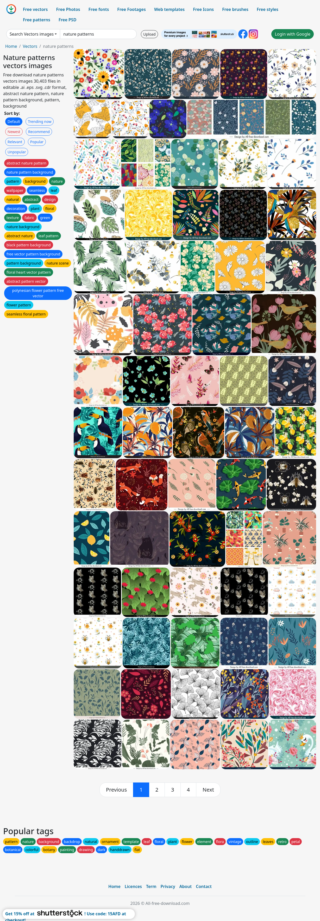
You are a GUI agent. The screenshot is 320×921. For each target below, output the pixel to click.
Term (151, 886)
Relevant (15, 141)
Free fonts (99, 9)
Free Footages (131, 9)
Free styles (267, 9)
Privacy (168, 886)
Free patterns (36, 20)
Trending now (39, 121)
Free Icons (203, 9)
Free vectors (35, 9)
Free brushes (235, 9)
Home (11, 46)
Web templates (169, 9)
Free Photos (68, 9)
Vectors (30, 46)
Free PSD (67, 20)
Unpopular (17, 151)
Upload (149, 34)
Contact (204, 886)
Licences (133, 886)
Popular (36, 141)
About (185, 886)
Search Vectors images (32, 34)
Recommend (39, 131)
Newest (14, 131)
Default (14, 121)
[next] (208, 789)
